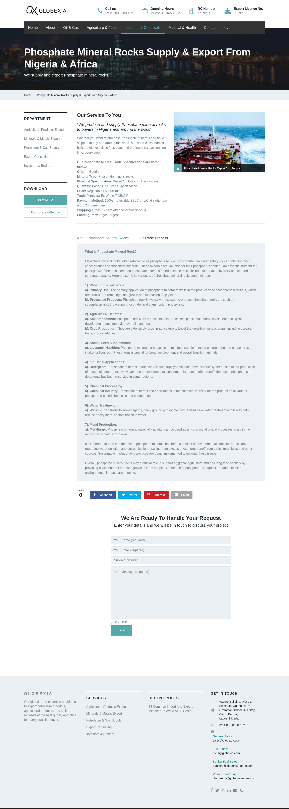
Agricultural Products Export (44, 129)
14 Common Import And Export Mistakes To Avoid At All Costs (171, 709)
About (50, 28)
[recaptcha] (119, 622)
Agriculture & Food (102, 28)
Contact (210, 28)
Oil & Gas (71, 28)
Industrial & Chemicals (143, 28)
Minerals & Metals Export (42, 138)
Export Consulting (36, 156)
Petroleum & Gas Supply (41, 147)
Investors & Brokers (38, 165)
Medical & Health (182, 28)
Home (33, 28)
